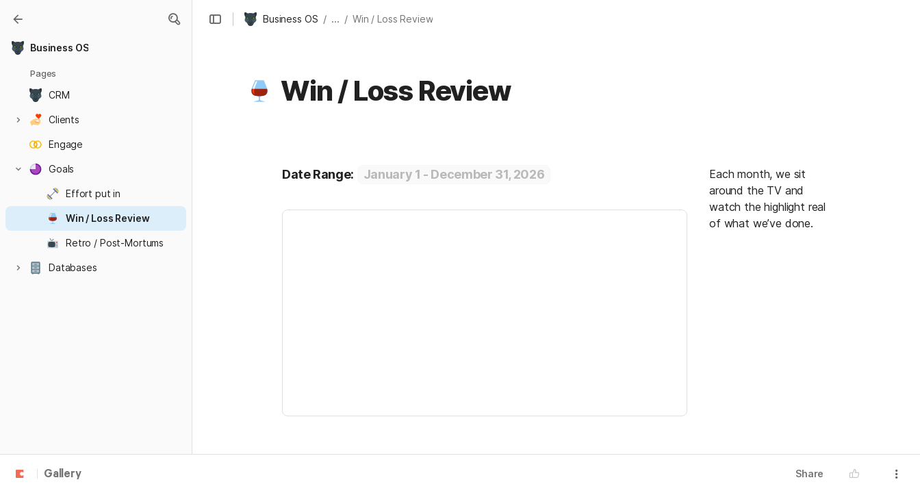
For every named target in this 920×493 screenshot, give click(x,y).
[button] (173, 19)
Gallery (62, 474)
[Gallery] (17, 19)
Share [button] (809, 473)
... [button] (335, 19)
